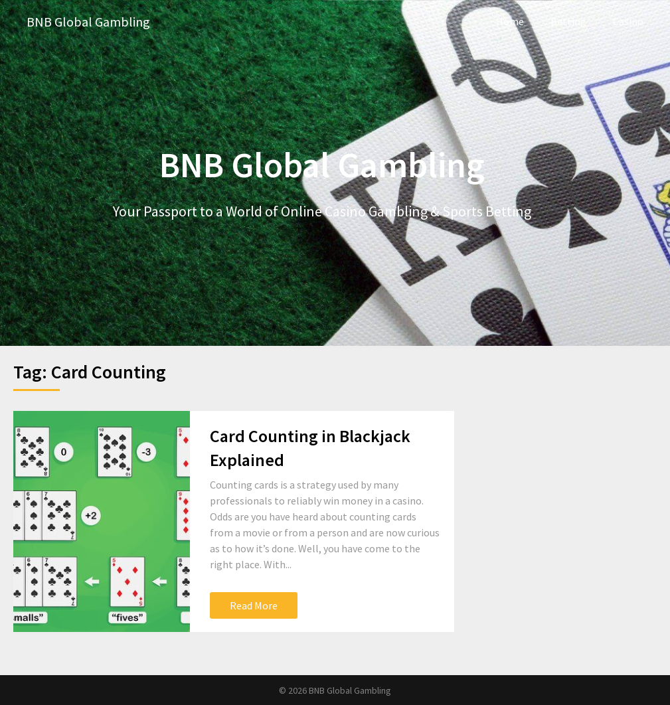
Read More (254, 605)
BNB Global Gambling (88, 21)
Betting (568, 21)
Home (510, 21)
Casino (628, 21)
